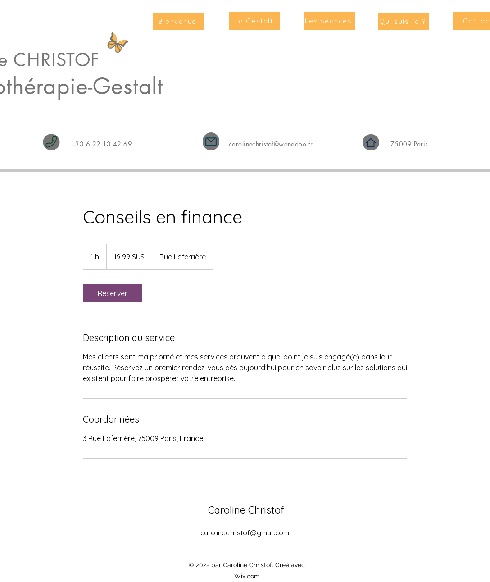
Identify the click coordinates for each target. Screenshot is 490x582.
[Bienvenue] (178, 21)
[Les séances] (329, 21)
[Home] (371, 142)
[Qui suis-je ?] (403, 21)
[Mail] (211, 141)
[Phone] (51, 142)
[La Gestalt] (254, 21)
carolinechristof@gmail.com (244, 532)
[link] (112, 293)
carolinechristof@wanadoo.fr (271, 144)
